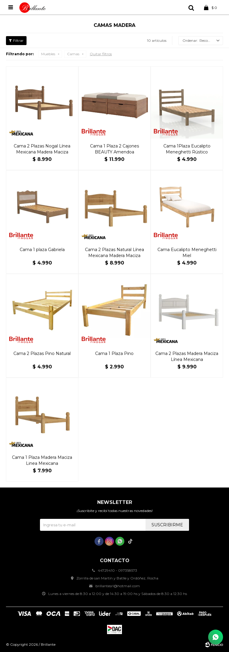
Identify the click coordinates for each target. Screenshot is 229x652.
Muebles (48, 54)
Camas (73, 54)
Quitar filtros (101, 54)
